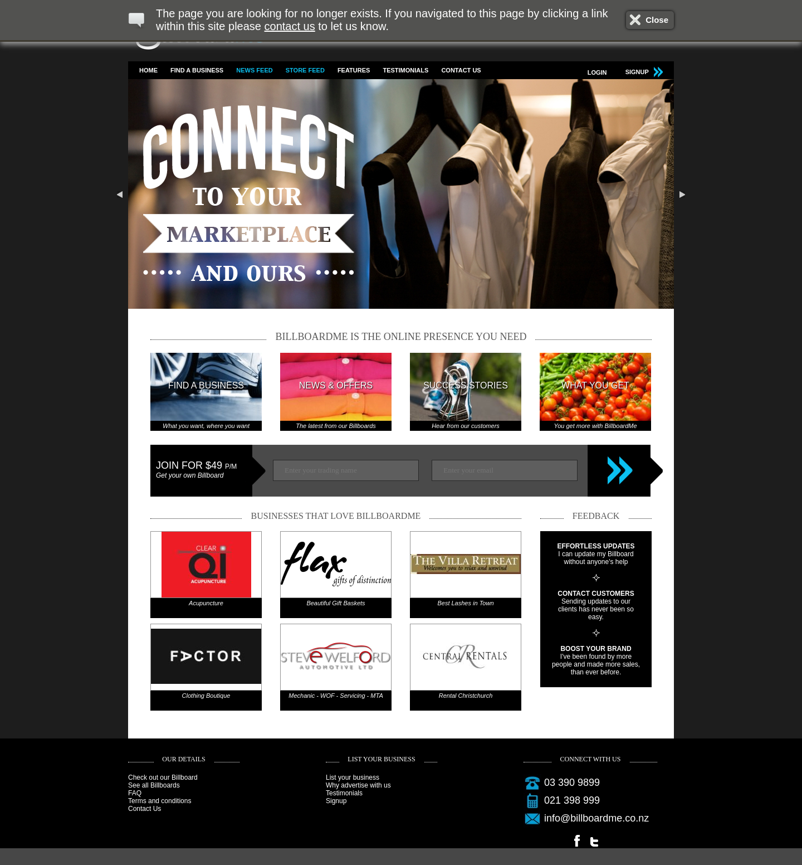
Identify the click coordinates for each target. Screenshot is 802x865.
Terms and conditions (159, 801)
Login (597, 72)
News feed (254, 70)
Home (148, 70)
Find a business (196, 70)
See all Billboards (154, 785)
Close (656, 20)
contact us (290, 26)
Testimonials (405, 70)
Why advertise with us (358, 785)
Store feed (305, 70)
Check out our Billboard (163, 777)
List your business (352, 777)
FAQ (134, 793)
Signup (336, 801)
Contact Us (461, 70)
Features (354, 70)
